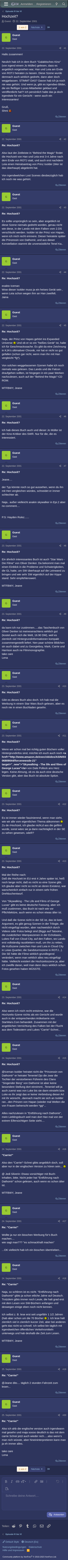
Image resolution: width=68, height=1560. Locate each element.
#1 (65, 48)
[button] (6, 1481)
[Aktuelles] (56, 4)
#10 (64, 686)
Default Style (11, 1541)
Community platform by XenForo (30, 1557)
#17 (64, 1221)
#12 (64, 804)
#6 (65, 416)
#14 (64, 997)
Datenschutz (35, 1547)
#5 (65, 325)
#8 (65, 545)
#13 (64, 861)
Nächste (37, 27)
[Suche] (63, 4)
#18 (64, 1278)
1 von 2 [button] (22, 27)
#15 (64, 1058)
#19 (64, 1369)
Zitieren (62, 116)
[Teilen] (60, 48)
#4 (65, 272)
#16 (64, 1149)
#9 (65, 614)
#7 (65, 466)
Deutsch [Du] (30, 1541)
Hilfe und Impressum (13, 1550)
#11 (64, 735)
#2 (65, 139)
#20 (64, 1415)
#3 (65, 207)
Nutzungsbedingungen (14, 1547)
